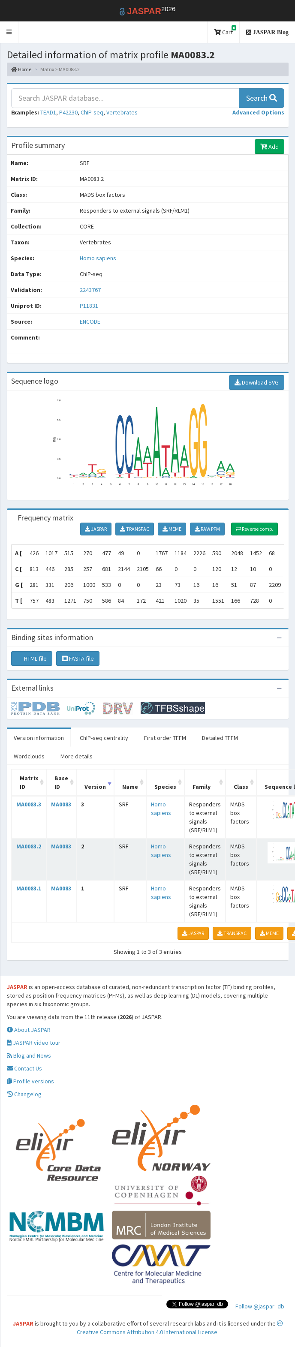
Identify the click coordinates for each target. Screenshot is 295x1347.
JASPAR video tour (33, 1042)
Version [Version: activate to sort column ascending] (95, 787)
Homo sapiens (98, 258)
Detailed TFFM (220, 738)
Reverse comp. (254, 529)
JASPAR (96, 529)
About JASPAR (29, 1030)
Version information (39, 738)
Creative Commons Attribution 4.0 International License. (180, 1328)
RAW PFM (207, 529)
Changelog (24, 1094)
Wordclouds (29, 756)
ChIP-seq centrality (104, 738)
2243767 (90, 290)
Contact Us (24, 1068)
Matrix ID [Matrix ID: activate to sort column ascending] (29, 782)
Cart (225, 30)
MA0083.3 (28, 804)
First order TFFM (165, 738)
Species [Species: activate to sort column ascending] (165, 787)
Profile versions (30, 1081)
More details (76, 756)
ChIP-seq (92, 112)
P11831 (89, 306)
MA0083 (61, 804)
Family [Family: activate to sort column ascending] (202, 787)
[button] (9, 32)
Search (261, 98)
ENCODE (90, 321)
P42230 (68, 112)
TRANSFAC (134, 529)
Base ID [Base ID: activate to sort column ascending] (61, 782)
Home (21, 69)
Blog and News (29, 1055)
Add (269, 146)
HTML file (32, 658)
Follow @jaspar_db (259, 1306)
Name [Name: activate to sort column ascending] (130, 787)
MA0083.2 (28, 846)
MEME (172, 529)
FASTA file (78, 658)
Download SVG (257, 382)
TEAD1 (48, 112)
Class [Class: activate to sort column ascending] (241, 787)
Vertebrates (122, 112)
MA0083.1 (28, 888)
